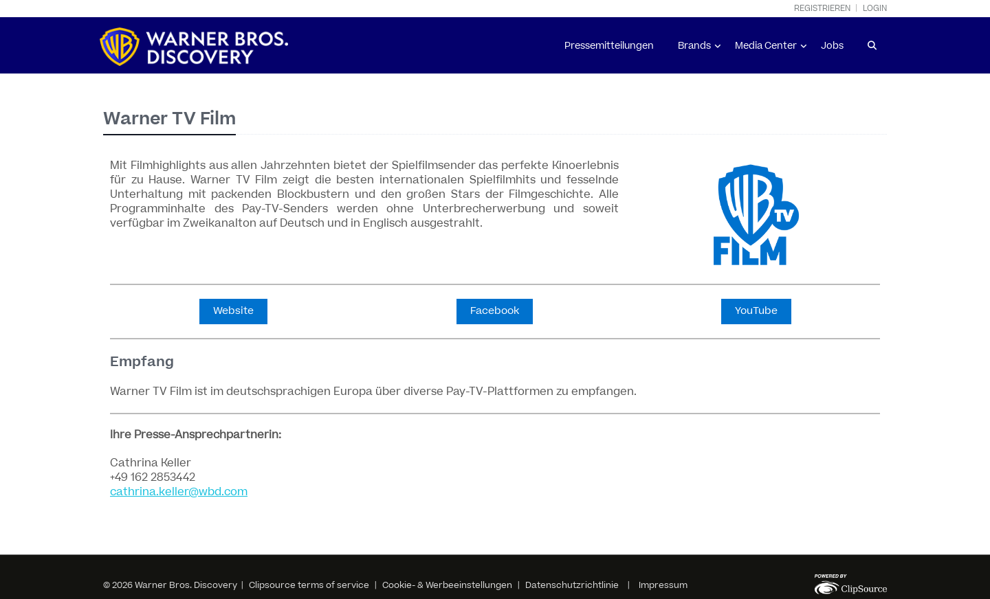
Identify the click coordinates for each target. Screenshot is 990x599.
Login (875, 8)
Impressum (663, 585)
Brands (694, 46)
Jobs (832, 46)
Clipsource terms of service (310, 585)
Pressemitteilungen (609, 46)
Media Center (766, 46)
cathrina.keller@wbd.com (179, 491)
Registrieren (822, 8)
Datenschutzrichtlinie (572, 585)
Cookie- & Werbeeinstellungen (447, 585)
